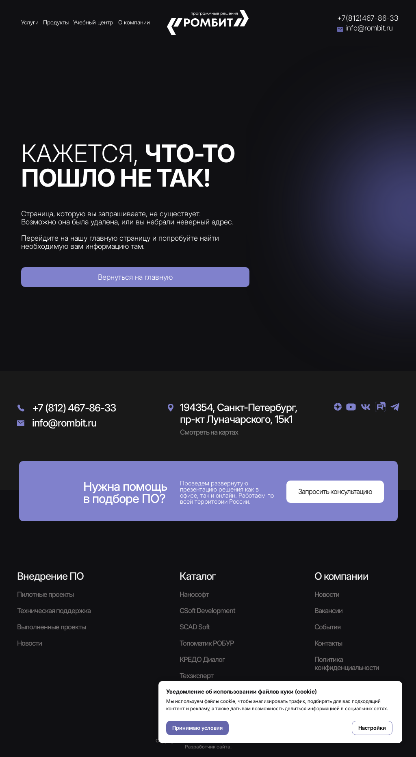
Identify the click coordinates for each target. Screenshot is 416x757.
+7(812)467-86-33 (368, 18)
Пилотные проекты (45, 594)
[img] (338, 407)
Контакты (328, 643)
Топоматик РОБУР (207, 643)
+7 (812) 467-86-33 (74, 408)
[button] (335, 492)
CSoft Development (207, 611)
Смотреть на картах (209, 432)
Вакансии (328, 611)
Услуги (30, 22)
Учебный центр (93, 22)
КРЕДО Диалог (202, 659)
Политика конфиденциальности (346, 663)
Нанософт (194, 594)
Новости (326, 594)
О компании (134, 22)
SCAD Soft (195, 627)
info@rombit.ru (369, 28)
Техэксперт (196, 676)
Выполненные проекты (51, 627)
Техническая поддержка (54, 611)
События (327, 627)
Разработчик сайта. (208, 747)
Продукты (56, 22)
